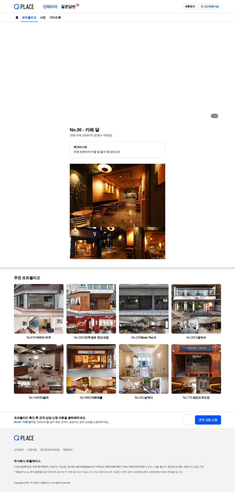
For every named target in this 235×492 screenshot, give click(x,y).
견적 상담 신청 (208, 419)
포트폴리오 (29, 17)
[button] (20, 71)
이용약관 (32, 449)
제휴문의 (190, 6)
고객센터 (19, 449)
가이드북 (55, 17)
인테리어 (50, 7)
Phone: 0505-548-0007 (109, 466)
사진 (43, 17)
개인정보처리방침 (50, 449)
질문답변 (69, 5)
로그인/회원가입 (210, 6)
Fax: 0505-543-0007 (134, 466)
